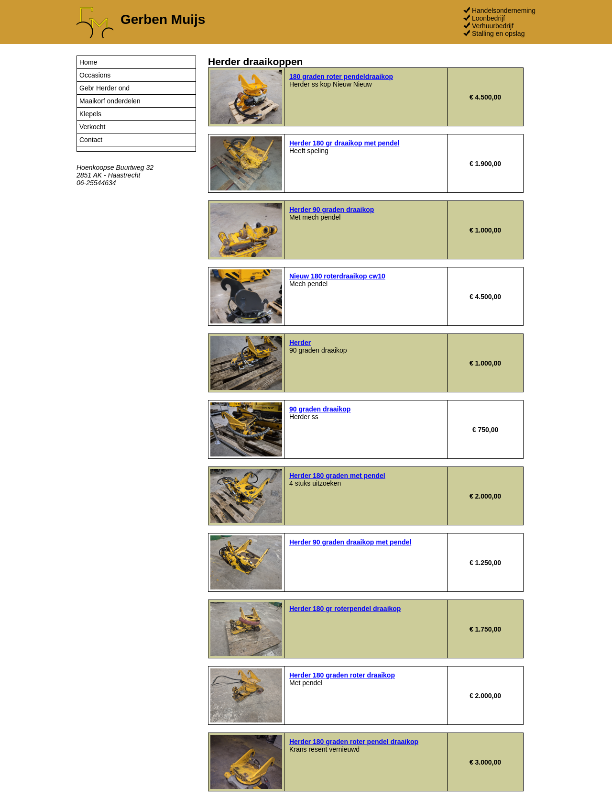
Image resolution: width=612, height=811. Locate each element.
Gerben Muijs (162, 19)
